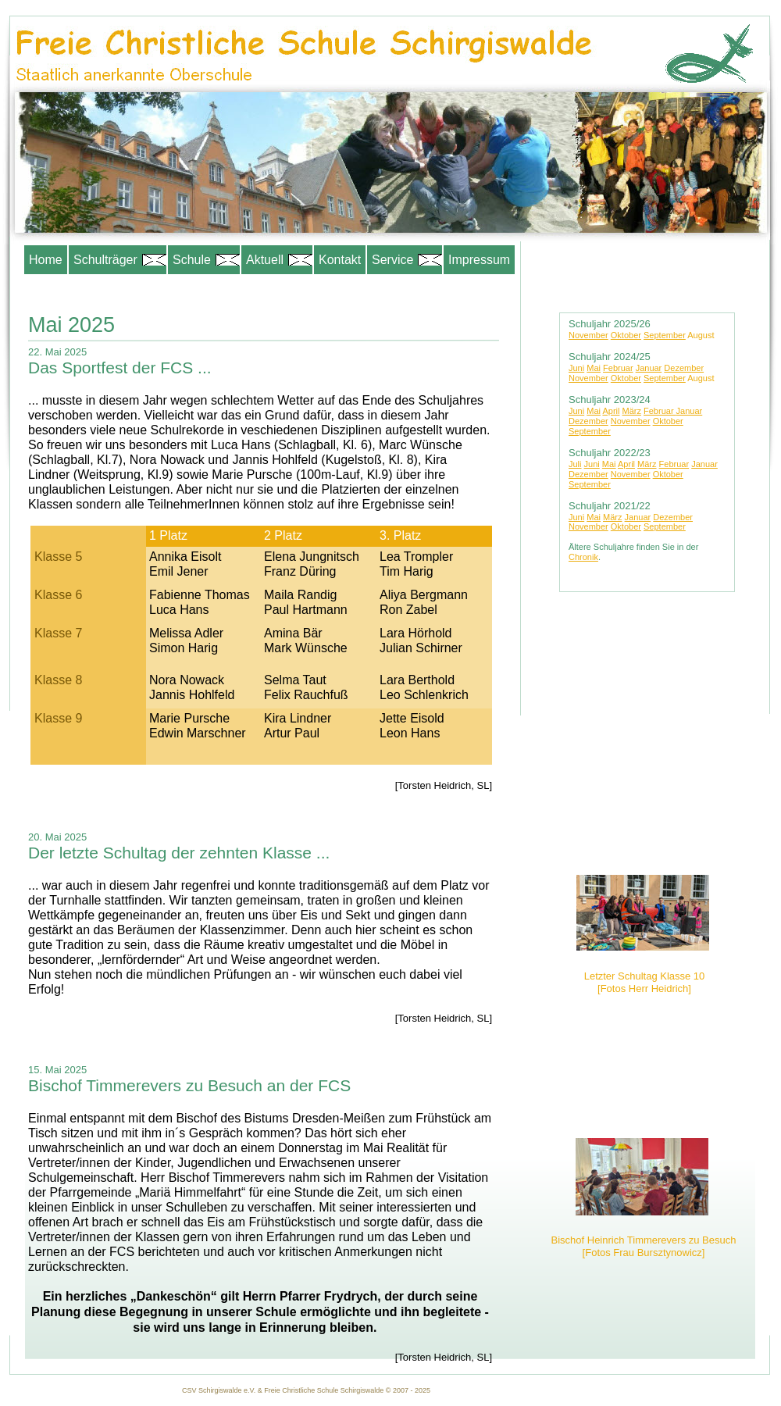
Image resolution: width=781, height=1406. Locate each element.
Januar (649, 368)
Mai (594, 368)
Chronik (583, 557)
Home (45, 259)
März (631, 411)
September (665, 335)
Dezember (684, 368)
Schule (204, 259)
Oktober (626, 335)
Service (404, 259)
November (588, 335)
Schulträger (117, 259)
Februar (618, 368)
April (610, 411)
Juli (575, 464)
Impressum (479, 259)
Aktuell (277, 259)
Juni (576, 368)
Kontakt (340, 259)
